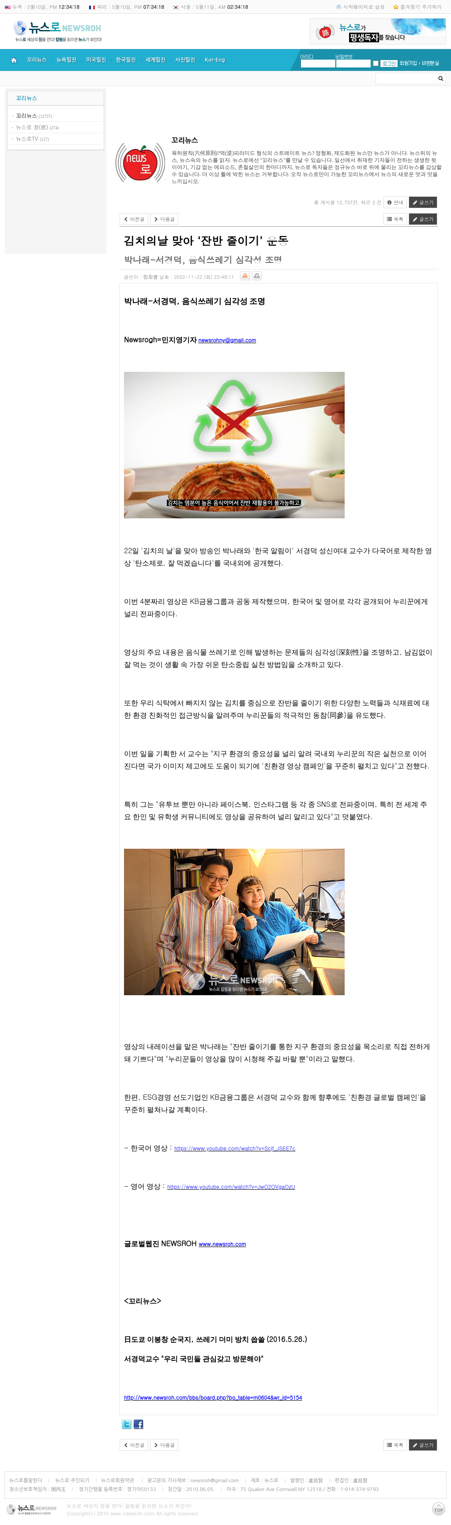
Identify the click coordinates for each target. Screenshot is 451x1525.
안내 (395, 202)
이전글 (134, 219)
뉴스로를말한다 (25, 1480)
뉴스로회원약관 (118, 1480)
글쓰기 (423, 202)
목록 (395, 219)
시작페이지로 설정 (364, 6)
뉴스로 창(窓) (32, 127)
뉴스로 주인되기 (72, 1480)
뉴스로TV (27, 138)
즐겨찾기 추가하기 (421, 6)
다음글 (164, 219)
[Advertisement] (55, 203)
